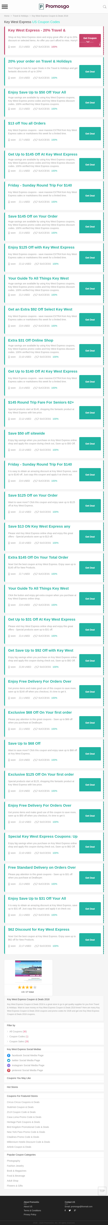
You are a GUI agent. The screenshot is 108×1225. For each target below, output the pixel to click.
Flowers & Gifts (15, 1185)
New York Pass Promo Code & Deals (26, 1132)
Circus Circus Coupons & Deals (23, 1102)
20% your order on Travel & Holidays (40, 61)
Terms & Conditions (32, 1210)
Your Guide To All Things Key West (38, 278)
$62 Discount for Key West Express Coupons (38, 929)
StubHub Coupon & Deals (20, 1107)
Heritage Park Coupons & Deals (23, 1122)
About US (28, 1206)
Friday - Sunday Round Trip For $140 (40, 185)
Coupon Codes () (18, 1036)
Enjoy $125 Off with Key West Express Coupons (41, 247)
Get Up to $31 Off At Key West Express (41, 619)
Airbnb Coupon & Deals (19, 1147)
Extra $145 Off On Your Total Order (38, 557)
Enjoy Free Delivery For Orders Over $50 (39, 805)
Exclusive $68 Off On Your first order (40, 712)
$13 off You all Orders (27, 123)
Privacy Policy (30, 1214)
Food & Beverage (16, 1175)
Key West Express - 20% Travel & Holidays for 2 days (37, 30)
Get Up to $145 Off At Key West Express (42, 154)
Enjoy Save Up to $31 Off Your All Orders (37, 898)
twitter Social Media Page (23, 1060)
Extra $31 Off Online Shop (30, 340)
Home (6, 16)
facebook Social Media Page (25, 1055)
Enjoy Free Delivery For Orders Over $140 (39, 681)
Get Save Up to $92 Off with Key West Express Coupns (40, 650)
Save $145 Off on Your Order (33, 216)
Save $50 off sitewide (26, 433)
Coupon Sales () (19, 1041)
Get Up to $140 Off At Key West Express (42, 371)
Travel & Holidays (20, 16)
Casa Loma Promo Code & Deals (24, 1117)
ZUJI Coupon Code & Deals (21, 1112)
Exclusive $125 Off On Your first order (41, 774)
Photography (13, 1161)
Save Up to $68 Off (24, 743)
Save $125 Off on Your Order (33, 495)
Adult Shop (12, 1180)
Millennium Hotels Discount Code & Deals (28, 1142)
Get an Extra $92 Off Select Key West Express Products (40, 309)
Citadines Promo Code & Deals (23, 1137)
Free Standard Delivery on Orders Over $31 (42, 867)
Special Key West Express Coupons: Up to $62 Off (43, 836)
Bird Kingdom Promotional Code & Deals (28, 1127)
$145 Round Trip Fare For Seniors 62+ (41, 402)
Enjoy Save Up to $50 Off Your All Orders (37, 92)
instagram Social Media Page (25, 1065)
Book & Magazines (16, 1170)
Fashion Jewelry (15, 1165)
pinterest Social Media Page (25, 1070)
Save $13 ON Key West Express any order (39, 526)
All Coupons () (18, 1031)
